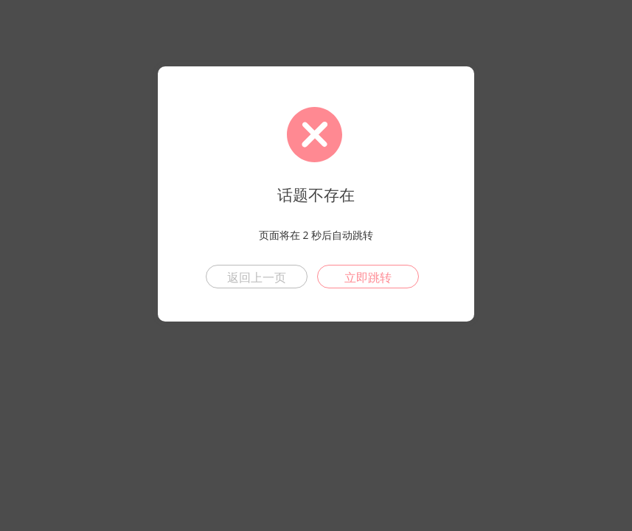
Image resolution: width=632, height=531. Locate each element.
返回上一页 (256, 277)
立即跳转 (368, 277)
